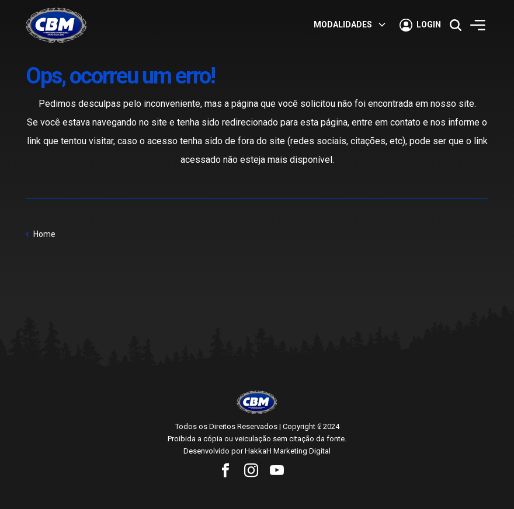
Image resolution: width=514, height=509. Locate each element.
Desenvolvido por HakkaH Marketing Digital (257, 451)
